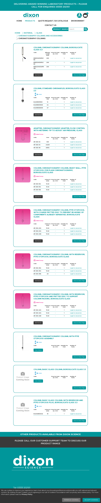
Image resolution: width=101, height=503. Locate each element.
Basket (87, 13)
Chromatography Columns (31, 38)
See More (38, 75)
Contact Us (50, 25)
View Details (38, 350)
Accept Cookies (91, 500)
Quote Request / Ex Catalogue (53, 21)
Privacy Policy (27, 494)
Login (79, 15)
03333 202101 (23, 487)
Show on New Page (79, 75)
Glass (39, 33)
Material (28, 33)
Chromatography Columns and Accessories (40, 36)
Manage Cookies (71, 500)
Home (19, 21)
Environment (77, 21)
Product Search (60, 29)
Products (30, 21)
